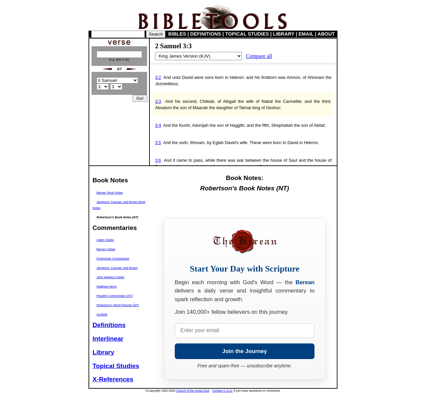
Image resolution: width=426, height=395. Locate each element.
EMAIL (306, 34)
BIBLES (177, 34)
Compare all (259, 56)
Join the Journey (244, 351)
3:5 (158, 142)
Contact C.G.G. (222, 390)
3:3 (158, 101)
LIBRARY (283, 34)
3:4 (158, 125)
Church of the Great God (192, 390)
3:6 (158, 160)
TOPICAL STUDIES (247, 34)
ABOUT (326, 34)
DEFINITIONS (205, 34)
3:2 (158, 77)
